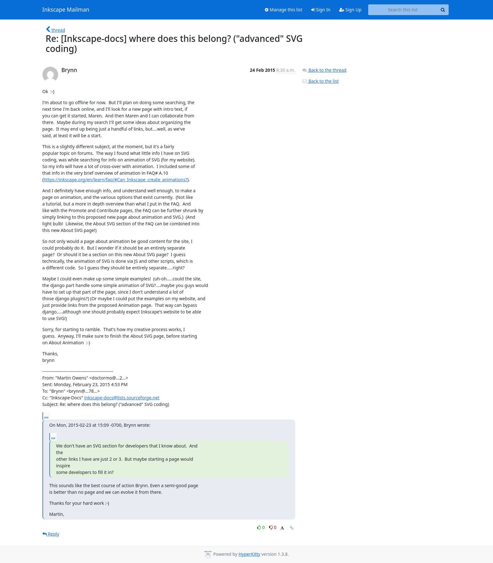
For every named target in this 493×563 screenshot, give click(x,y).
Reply (50, 534)
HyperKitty (249, 554)
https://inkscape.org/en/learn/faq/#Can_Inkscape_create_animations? (115, 180)
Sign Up (350, 10)
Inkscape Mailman (66, 10)
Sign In (320, 10)
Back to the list (320, 81)
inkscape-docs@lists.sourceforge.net (121, 398)
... (46, 415)
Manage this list (283, 10)
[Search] (443, 9)
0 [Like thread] (261, 527)
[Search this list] (403, 9)
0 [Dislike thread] (273, 527)
